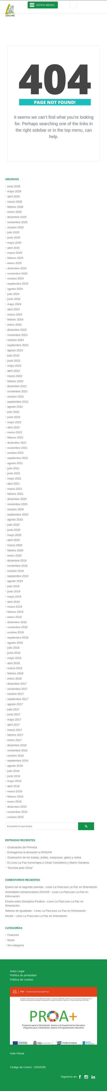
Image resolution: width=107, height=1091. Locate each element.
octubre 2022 (15, 396)
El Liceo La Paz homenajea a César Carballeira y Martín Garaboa (48, 862)
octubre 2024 (15, 278)
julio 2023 (13, 355)
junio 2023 (13, 360)
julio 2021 (13, 468)
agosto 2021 (15, 463)
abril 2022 (13, 427)
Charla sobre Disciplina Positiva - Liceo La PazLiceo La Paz (42, 901)
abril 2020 (13, 540)
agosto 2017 (15, 704)
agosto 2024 (15, 288)
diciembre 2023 (17, 329)
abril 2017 (13, 724)
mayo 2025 (14, 242)
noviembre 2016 (17, 750)
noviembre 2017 (17, 689)
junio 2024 (13, 299)
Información (12, 896)
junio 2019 (13, 591)
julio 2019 (13, 586)
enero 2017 (14, 740)
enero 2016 (14, 801)
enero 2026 (14, 211)
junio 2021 (13, 473)
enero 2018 (14, 678)
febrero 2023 (15, 381)
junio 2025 (13, 237)
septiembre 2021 (17, 458)
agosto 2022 (15, 406)
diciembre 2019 (17, 560)
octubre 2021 (15, 452)
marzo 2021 (14, 488)
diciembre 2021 (17, 442)
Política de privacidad (23, 975)
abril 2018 (13, 663)
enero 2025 (14, 263)
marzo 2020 (14, 545)
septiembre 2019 (17, 576)
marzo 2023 (14, 376)
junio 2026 (13, 186)
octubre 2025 (15, 227)
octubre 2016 (15, 755)
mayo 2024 (14, 304)
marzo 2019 (14, 606)
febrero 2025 (15, 258)
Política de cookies (21, 979)
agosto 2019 (15, 581)
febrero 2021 (15, 493)
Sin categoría (15, 945)
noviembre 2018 (17, 627)
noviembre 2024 (17, 273)
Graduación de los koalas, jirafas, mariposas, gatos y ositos (44, 857)
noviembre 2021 (17, 447)
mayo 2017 (14, 719)
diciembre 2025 (17, 217)
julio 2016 (13, 771)
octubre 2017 (15, 693)
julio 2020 (13, 524)
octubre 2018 (15, 632)
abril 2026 (13, 196)
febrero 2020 (15, 550)
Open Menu (45, 5)
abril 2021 (13, 483)
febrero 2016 (15, 796)
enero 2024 (14, 324)
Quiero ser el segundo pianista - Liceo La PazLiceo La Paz (41, 887)
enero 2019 (14, 617)
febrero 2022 (15, 437)
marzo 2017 (14, 730)
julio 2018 (13, 647)
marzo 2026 (14, 201)
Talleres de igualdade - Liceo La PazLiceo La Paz (36, 910)
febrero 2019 (15, 611)
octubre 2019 (15, 570)
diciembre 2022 (17, 386)
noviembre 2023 (17, 335)
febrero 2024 (15, 319)
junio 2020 (13, 529)
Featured (13, 934)
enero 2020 (14, 555)
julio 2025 (13, 232)
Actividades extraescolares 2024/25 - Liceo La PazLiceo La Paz (44, 892)
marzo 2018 (14, 668)
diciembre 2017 (17, 683)
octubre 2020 (15, 509)
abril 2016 (13, 786)
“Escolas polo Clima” (20, 867)
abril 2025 (13, 247)
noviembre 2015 (17, 812)
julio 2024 (13, 294)
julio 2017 (13, 709)
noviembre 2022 (17, 391)
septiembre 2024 (17, 283)
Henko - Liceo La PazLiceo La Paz (26, 916)
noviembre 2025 (17, 222)
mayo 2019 (14, 596)
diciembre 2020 (17, 499)
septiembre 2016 (17, 760)
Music (11, 940)
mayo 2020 (14, 535)
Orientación (90, 887)
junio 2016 (13, 776)
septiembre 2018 (17, 637)
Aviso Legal (17, 971)
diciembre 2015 (17, 806)
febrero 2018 (15, 673)
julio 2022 (13, 411)
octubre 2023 (15, 340)
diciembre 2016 (17, 745)
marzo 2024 (14, 314)
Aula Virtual (17, 1053)
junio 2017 (13, 714)
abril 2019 (13, 601)
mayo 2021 (14, 478)
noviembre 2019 (17, 565)
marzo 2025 (14, 252)
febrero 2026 (15, 206)
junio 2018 (13, 652)
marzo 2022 (14, 432)
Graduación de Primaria (22, 847)
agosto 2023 (15, 350)
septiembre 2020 (17, 514)
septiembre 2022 (17, 401)
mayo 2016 (14, 781)
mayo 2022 (14, 422)
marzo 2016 (14, 791)
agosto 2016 (15, 765)
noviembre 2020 (17, 504)
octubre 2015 (15, 817)
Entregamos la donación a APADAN (29, 852)
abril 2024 (13, 309)
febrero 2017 (15, 734)
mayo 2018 (14, 658)
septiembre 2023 (17, 345)
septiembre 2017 (17, 699)
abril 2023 (13, 370)
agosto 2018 (15, 642)
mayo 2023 (14, 365)
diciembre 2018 (17, 622)
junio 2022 (13, 417)
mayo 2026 (14, 191)
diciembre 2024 (17, 268)
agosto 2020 (15, 519)
